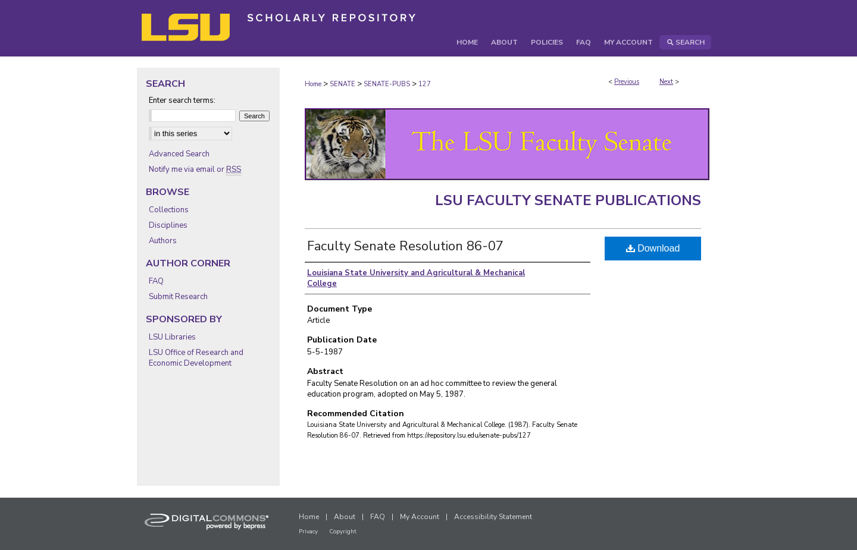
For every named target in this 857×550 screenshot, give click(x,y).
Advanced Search (179, 154)
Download (653, 248)
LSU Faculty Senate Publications (568, 200)
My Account (419, 516)
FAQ (156, 281)
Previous (626, 81)
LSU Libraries (172, 337)
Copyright (342, 531)
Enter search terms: (182, 100)
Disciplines (168, 225)
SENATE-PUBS (387, 84)
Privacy (308, 531)
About (344, 516)
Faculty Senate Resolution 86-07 (405, 246)
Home (313, 84)
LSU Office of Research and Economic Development (196, 358)
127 (424, 84)
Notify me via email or (195, 169)
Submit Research (178, 296)
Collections (169, 210)
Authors (163, 240)
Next (666, 81)
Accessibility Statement (493, 516)
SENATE (342, 84)
